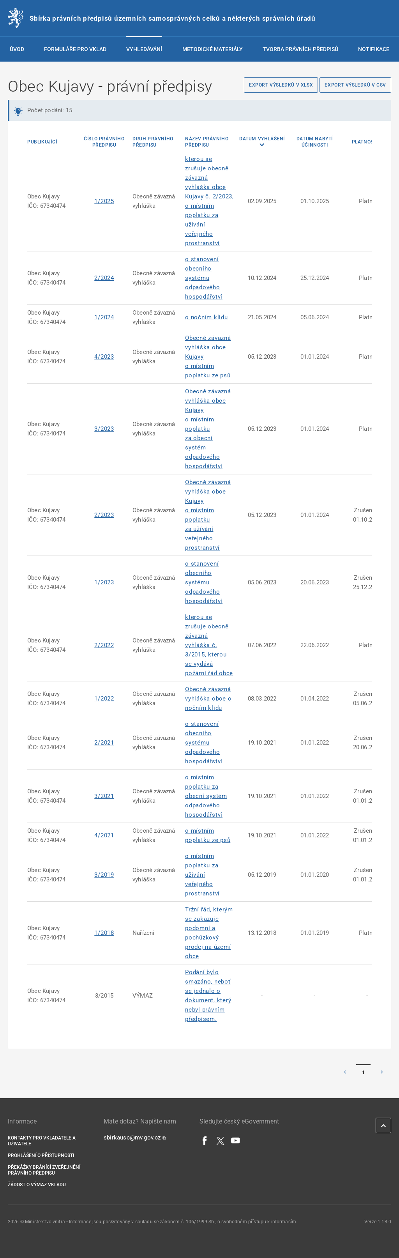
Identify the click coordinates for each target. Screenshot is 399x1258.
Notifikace (373, 49)
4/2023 (104, 356)
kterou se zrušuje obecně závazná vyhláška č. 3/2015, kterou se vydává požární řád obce (209, 645)
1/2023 (104, 582)
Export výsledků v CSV (355, 85)
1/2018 (104, 932)
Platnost (364, 142)
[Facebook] (205, 1140)
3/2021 (104, 796)
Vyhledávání (144, 49)
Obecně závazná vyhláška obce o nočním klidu (208, 698)
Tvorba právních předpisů (300, 49)
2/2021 (104, 742)
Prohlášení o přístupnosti (41, 1155)
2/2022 (104, 645)
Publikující (42, 142)
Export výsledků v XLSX (281, 85)
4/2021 (104, 835)
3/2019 (104, 874)
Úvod (17, 49)
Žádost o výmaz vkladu (37, 1184)
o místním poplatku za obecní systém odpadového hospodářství (206, 796)
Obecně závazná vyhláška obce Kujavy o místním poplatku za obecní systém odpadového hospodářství (208, 429)
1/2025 (104, 201)
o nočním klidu (206, 317)
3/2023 (104, 428)
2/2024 (104, 277)
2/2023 (104, 514)
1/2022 (104, 698)
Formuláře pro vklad (75, 49)
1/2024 (104, 317)
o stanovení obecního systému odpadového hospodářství (203, 278)
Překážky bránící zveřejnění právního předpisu (44, 1170)
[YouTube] (235, 1140)
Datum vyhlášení (262, 139)
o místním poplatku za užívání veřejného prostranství (202, 875)
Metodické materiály (212, 49)
